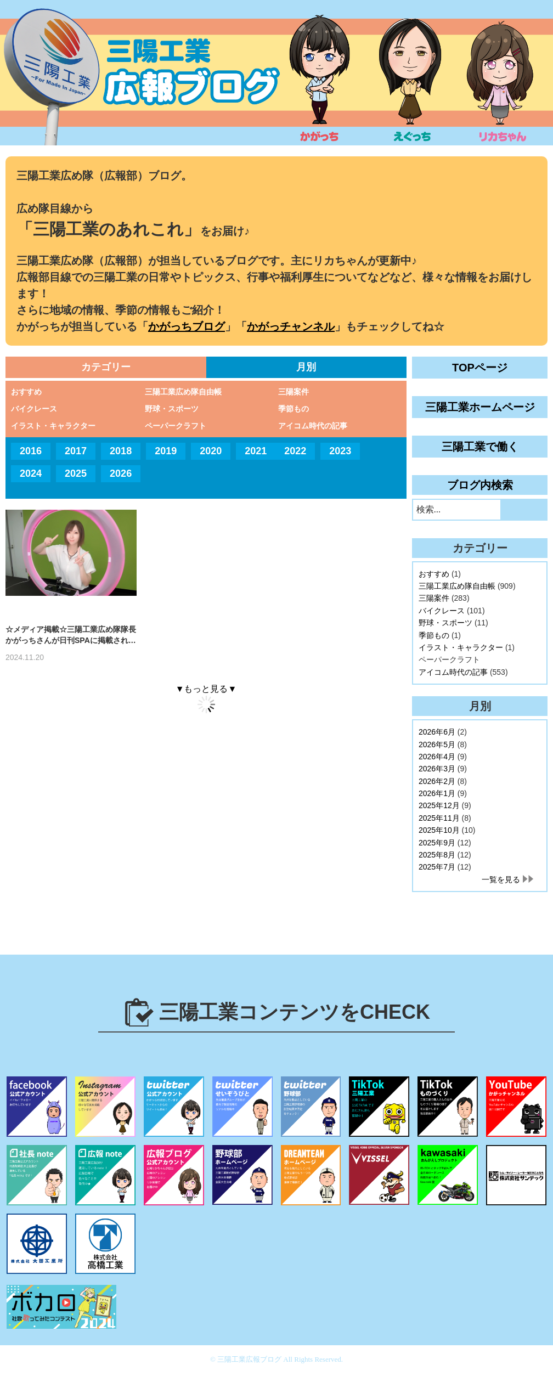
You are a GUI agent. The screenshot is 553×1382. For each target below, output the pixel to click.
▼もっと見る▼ (206, 688)
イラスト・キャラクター (53, 425)
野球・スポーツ (172, 408)
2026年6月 (437, 731)
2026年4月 (437, 756)
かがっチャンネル (291, 326)
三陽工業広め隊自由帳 (183, 391)
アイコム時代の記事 (312, 425)
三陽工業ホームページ (480, 407)
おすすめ (26, 391)
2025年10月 (439, 830)
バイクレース (34, 408)
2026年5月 (437, 744)
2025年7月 (437, 866)
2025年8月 (437, 854)
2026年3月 (437, 768)
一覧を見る (501, 879)
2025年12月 (439, 805)
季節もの (293, 408)
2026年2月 (437, 781)
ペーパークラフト (175, 425)
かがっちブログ (186, 326)
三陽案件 (293, 391)
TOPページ (479, 368)
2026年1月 (437, 793)
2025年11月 (439, 818)
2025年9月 (437, 842)
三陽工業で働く (480, 447)
